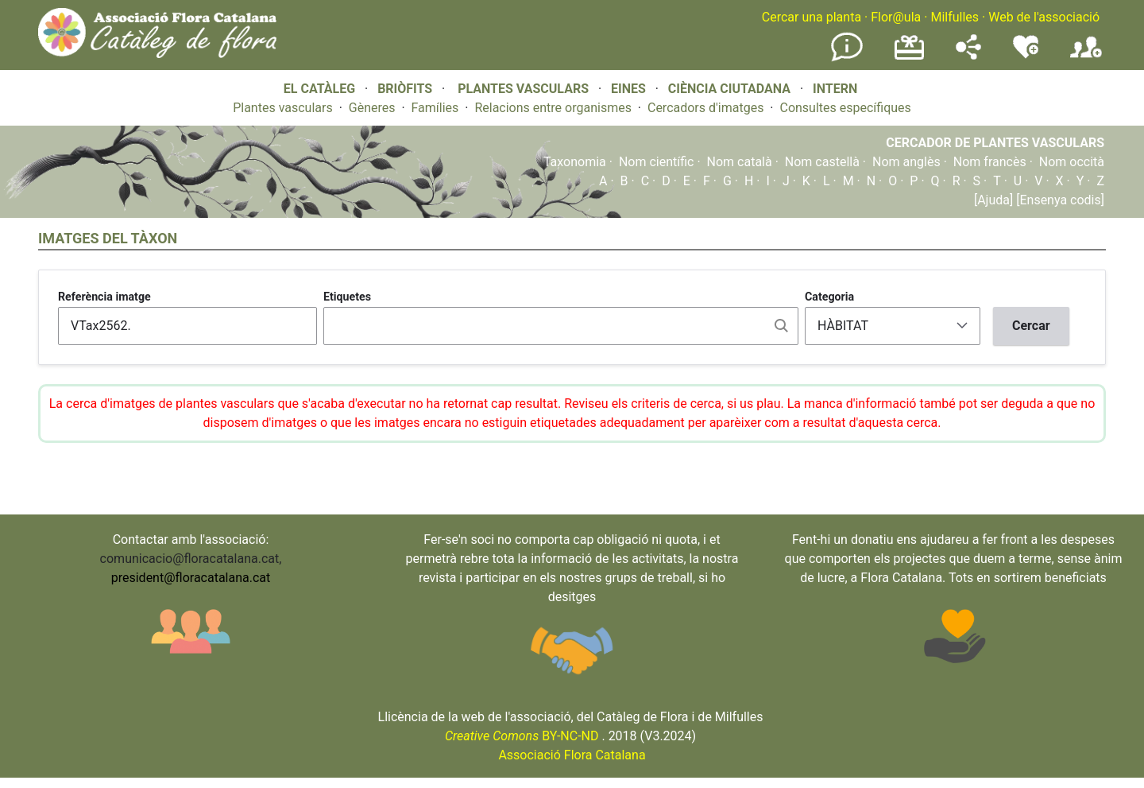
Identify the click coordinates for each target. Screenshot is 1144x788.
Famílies (435, 107)
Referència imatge (104, 296)
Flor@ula (896, 17)
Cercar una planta (811, 17)
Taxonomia (574, 161)
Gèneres (372, 107)
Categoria (829, 296)
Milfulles (954, 17)
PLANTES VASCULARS (523, 88)
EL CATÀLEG (319, 88)
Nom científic (656, 161)
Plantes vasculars (283, 107)
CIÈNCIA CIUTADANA (729, 88)
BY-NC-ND (522, 735)
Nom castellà (822, 161)
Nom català (739, 161)
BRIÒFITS (406, 88)
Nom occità (1071, 161)
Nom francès (989, 161)
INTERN (835, 88)
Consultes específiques (844, 107)
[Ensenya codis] (1058, 200)
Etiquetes (347, 296)
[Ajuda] (993, 200)
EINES (628, 88)
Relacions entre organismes (553, 107)
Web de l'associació (1044, 17)
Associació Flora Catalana (571, 755)
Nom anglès (906, 161)
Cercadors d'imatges (705, 107)
